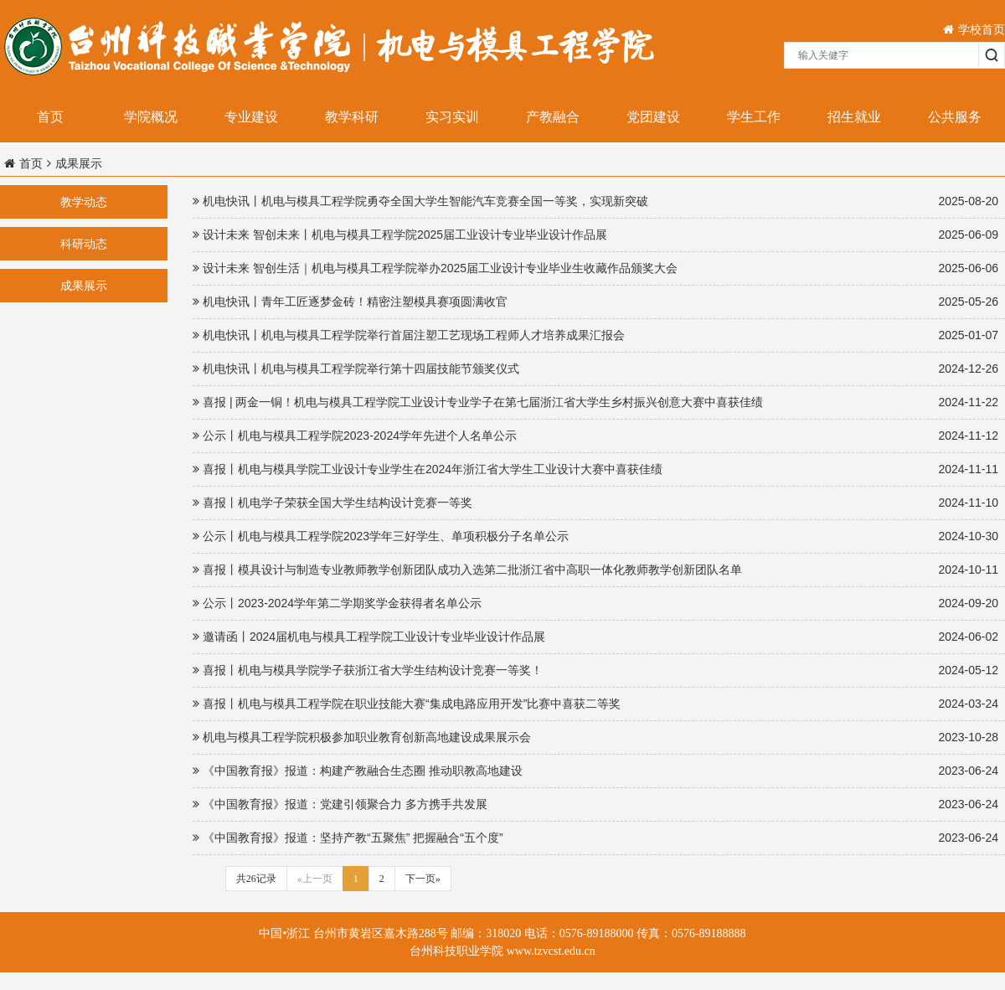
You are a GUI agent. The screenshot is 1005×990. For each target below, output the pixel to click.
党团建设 (653, 117)
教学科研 (352, 117)
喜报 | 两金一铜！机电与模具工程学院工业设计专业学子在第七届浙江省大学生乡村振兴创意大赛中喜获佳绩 (595, 402)
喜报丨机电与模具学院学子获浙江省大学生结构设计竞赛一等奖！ (595, 670)
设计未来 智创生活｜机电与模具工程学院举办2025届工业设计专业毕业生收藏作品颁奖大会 (595, 268)
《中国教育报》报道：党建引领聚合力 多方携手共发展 (595, 804)
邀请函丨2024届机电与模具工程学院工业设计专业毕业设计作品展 (595, 637)
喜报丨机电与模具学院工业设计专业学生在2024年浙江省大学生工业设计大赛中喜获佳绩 (595, 469)
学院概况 (151, 117)
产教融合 (553, 117)
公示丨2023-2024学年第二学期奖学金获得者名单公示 (595, 603)
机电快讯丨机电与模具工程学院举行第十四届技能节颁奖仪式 (595, 369)
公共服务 (955, 117)
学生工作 (754, 117)
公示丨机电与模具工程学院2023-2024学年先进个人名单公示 (595, 436)
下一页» (423, 878)
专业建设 (251, 117)
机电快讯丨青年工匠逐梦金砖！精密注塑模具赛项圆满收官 (595, 302)
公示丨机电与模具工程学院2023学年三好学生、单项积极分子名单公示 (595, 536)
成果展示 (83, 285)
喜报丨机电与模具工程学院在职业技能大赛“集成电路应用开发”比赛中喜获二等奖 (595, 704)
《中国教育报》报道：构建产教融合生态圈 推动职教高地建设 (595, 771)
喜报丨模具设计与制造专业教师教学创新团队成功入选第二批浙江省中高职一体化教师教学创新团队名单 (595, 570)
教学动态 (83, 202)
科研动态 (83, 243)
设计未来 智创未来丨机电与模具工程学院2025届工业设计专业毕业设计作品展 (595, 235)
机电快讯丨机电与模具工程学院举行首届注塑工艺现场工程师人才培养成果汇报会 (595, 335)
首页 (50, 117)
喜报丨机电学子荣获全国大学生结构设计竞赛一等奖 (595, 503)
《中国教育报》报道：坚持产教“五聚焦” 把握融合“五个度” (595, 838)
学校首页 (974, 29)
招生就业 (854, 117)
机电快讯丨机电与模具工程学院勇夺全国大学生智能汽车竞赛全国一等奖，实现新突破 (595, 201)
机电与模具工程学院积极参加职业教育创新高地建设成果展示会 (595, 737)
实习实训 (452, 117)
